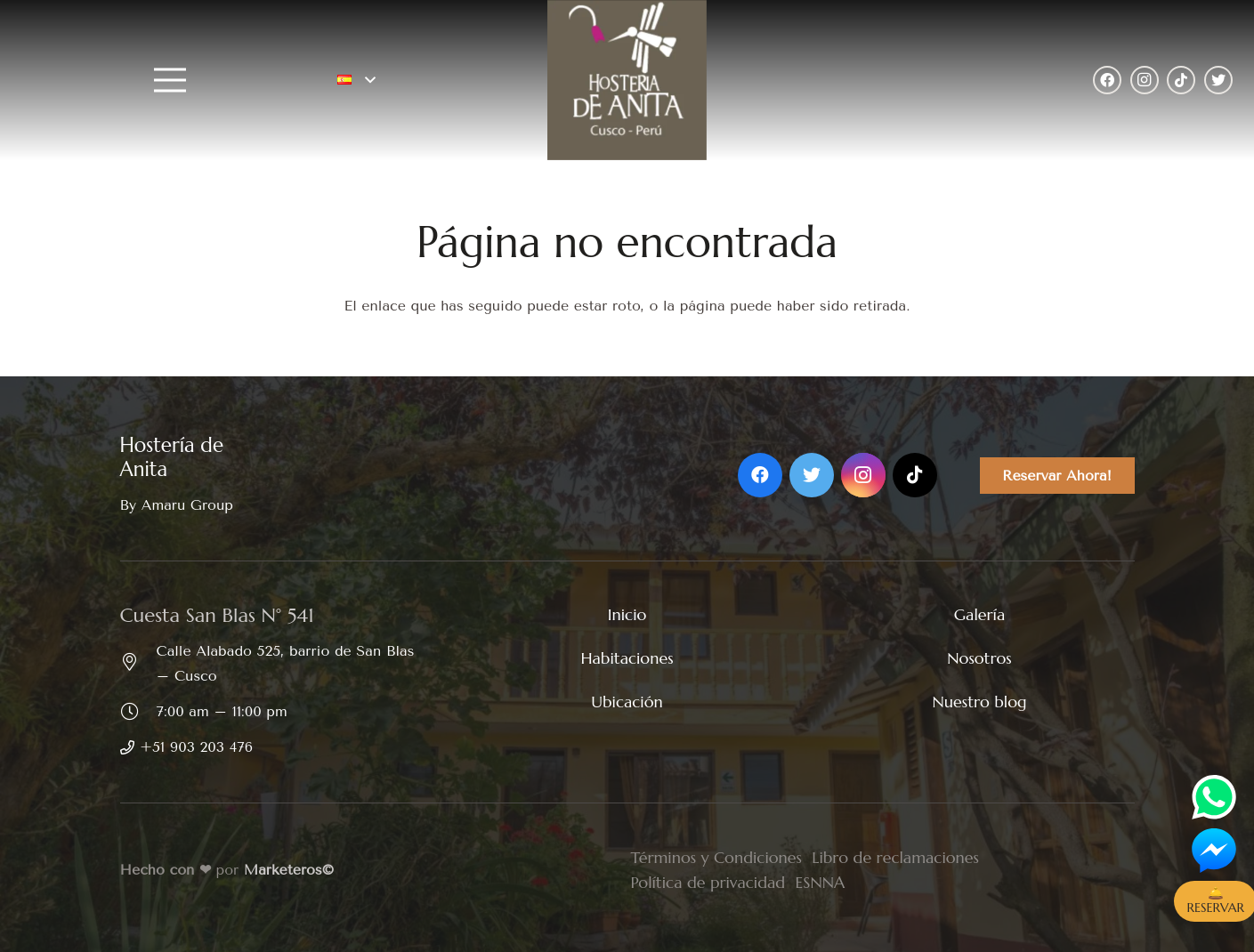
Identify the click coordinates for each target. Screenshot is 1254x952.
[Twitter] (1218, 80)
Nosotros (979, 658)
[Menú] (173, 80)
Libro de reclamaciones (895, 857)
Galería (979, 614)
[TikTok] (1181, 80)
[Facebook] (1107, 80)
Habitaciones (626, 658)
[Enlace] (626, 80)
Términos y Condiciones (716, 857)
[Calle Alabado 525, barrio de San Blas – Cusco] (138, 663)
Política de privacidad (708, 882)
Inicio (627, 614)
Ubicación (627, 701)
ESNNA (820, 882)
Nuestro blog (979, 701)
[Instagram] (1144, 80)
